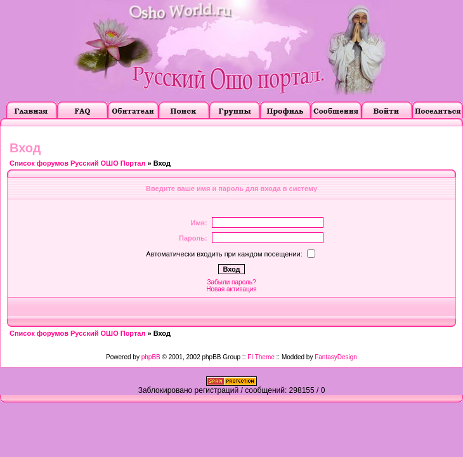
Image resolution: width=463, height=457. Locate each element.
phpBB (150, 357)
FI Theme (261, 357)
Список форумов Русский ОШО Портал (77, 163)
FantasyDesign (336, 357)
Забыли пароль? (231, 282)
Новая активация (231, 289)
